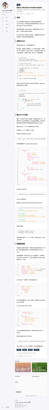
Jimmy (21, 406)
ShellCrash (25, 346)
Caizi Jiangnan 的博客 (7, 10)
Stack (18, 406)
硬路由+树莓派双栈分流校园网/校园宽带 (29, 8)
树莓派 (24, 349)
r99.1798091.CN (24, 405)
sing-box (23, 130)
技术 (18, 4)
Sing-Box (36, 349)
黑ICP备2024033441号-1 (19, 404)
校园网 (19, 349)
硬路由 (30, 349)
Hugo (18, 405)
